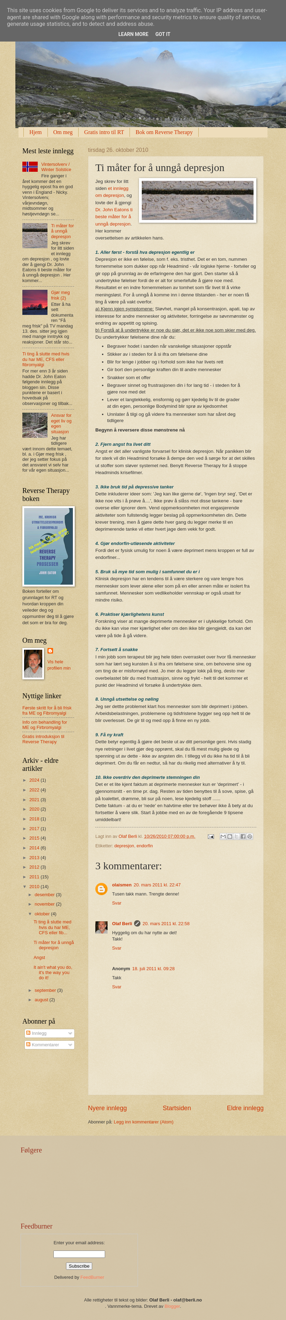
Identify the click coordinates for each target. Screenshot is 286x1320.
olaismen (122, 884)
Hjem (35, 132)
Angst (39, 957)
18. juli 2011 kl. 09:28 (153, 968)
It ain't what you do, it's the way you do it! (53, 973)
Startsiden (177, 1108)
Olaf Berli (122, 923)
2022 (35, 789)
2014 (35, 847)
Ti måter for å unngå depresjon (62, 231)
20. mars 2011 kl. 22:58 (166, 923)
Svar (116, 903)
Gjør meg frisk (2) (60, 295)
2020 (35, 809)
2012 (35, 867)
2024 (35, 780)
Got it (162, 34)
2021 (35, 799)
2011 (35, 876)
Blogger (172, 1306)
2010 (35, 886)
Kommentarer (42, 1044)
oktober (43, 913)
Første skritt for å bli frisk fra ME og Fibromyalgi (47, 710)
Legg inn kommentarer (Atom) (144, 1121)
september (46, 990)
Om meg (63, 132)
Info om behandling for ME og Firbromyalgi (44, 725)
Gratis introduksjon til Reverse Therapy (43, 739)
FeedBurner (92, 1277)
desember (45, 894)
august (42, 999)
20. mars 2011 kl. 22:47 (157, 884)
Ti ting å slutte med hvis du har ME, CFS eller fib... (52, 927)
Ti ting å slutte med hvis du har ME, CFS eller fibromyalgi (45, 359)
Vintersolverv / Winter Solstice (56, 167)
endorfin (145, 845)
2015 (35, 838)
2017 (35, 828)
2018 (35, 818)
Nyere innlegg (107, 1108)
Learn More (133, 34)
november (45, 904)
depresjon (124, 845)
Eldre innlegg (245, 1108)
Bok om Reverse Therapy (164, 132)
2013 (35, 857)
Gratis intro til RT (104, 132)
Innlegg (36, 1033)
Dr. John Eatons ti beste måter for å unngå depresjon (114, 217)
